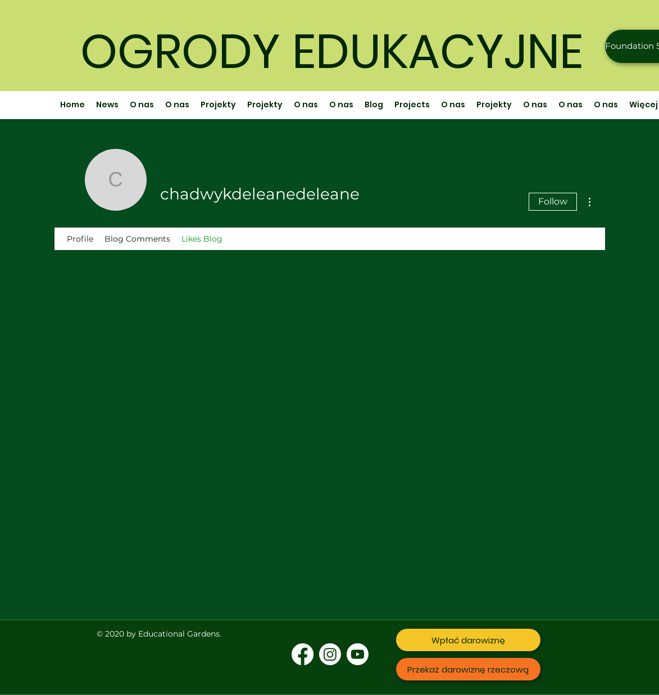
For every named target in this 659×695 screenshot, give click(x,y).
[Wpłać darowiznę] (468, 640)
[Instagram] (330, 654)
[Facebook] (302, 654)
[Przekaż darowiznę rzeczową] (468, 669)
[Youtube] (358, 654)
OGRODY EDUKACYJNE (331, 51)
